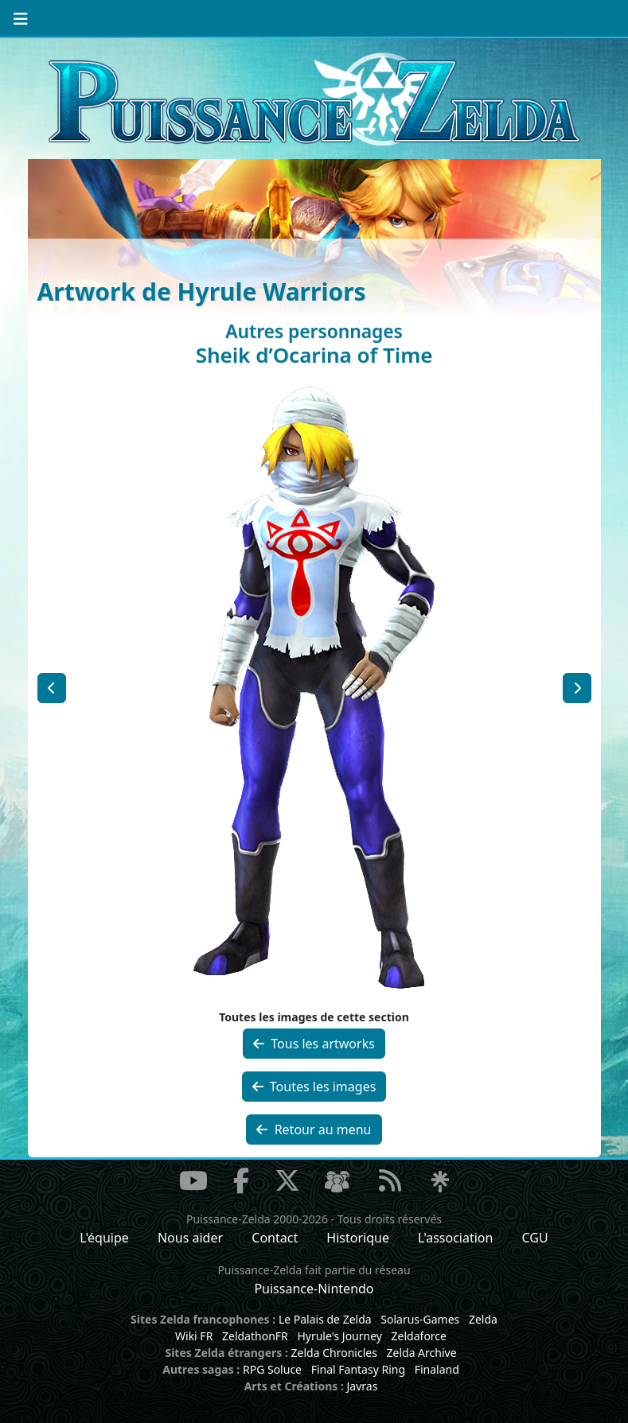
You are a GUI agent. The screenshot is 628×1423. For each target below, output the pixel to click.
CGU (535, 1237)
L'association (455, 1237)
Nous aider (190, 1237)
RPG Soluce (272, 1369)
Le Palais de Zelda (325, 1319)
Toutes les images (314, 1086)
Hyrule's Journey (339, 1335)
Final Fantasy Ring (358, 1369)
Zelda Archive (422, 1352)
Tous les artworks (314, 1043)
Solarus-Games (419, 1319)
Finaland (437, 1369)
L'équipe (104, 1237)
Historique (357, 1237)
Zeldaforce (419, 1335)
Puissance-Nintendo (313, 1288)
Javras (361, 1386)
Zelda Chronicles (334, 1352)
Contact (275, 1237)
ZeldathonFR (255, 1335)
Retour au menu (313, 1129)
